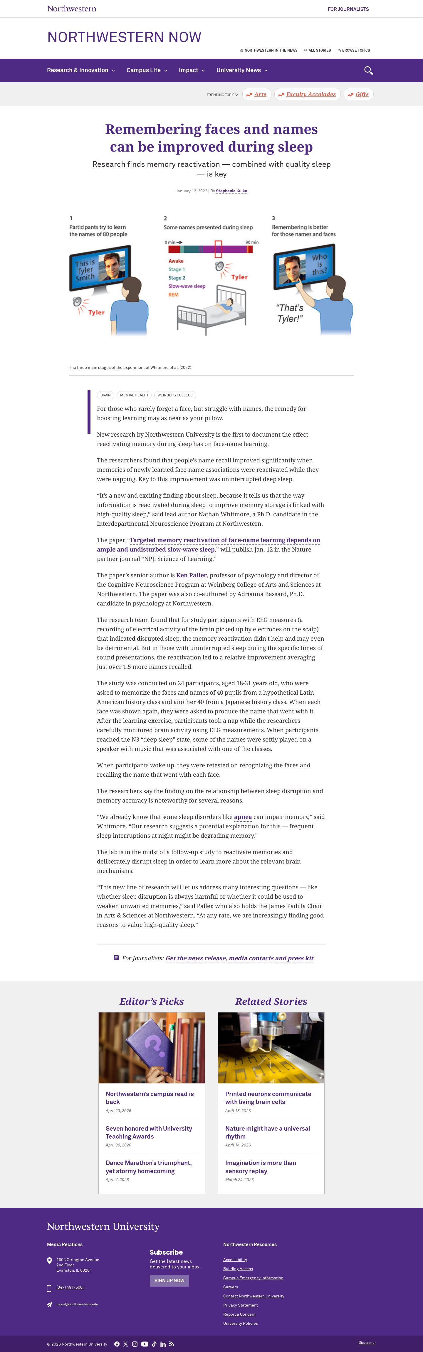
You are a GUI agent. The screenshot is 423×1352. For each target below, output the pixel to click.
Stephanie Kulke (231, 191)
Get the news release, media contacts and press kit (239, 958)
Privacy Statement (240, 1305)
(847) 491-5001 (70, 1287)
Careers (230, 1287)
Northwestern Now (124, 38)
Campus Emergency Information (253, 1278)
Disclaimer (367, 1343)
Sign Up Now (169, 1280)
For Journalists (348, 9)
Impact (192, 70)
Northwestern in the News (271, 50)
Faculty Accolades (311, 94)
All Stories (320, 50)
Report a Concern (239, 1314)
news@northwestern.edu (77, 1304)
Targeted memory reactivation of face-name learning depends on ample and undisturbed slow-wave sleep (208, 544)
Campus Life (147, 70)
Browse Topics (356, 50)
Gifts (362, 94)
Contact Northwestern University (253, 1296)
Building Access (238, 1269)
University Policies (240, 1324)
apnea (243, 817)
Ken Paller (191, 575)
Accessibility (235, 1260)
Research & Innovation (81, 70)
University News (241, 70)
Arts (260, 94)
